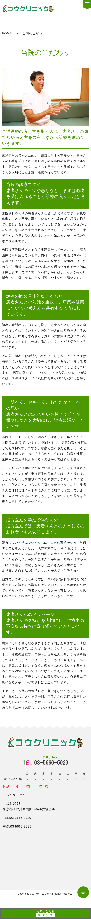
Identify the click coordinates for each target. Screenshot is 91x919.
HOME (7, 33)
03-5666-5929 (51, 760)
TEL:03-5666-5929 (17, 817)
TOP (83, 893)
